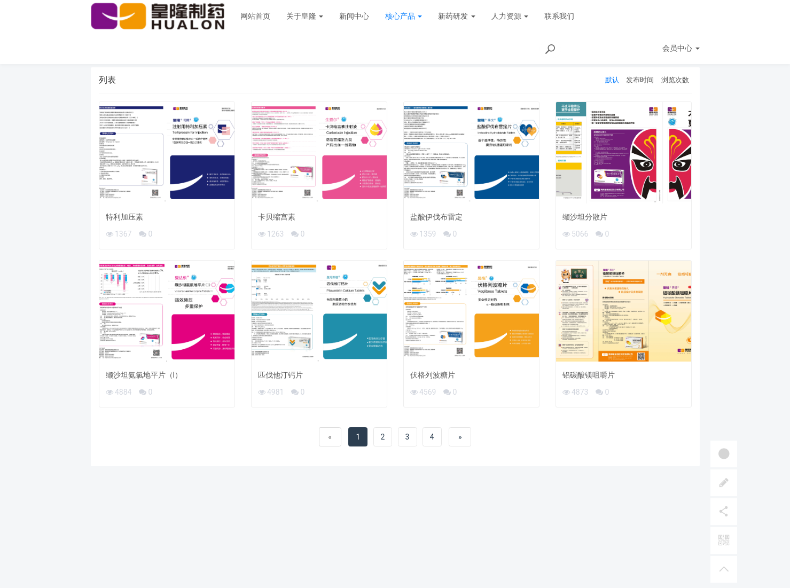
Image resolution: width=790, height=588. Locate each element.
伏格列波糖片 (432, 375)
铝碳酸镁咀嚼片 (588, 375)
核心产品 (403, 16)
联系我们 (559, 16)
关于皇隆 (304, 16)
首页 (645, 51)
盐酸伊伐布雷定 (436, 217)
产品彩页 (682, 51)
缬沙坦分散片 (584, 217)
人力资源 (509, 16)
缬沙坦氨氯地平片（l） (144, 375)
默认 (612, 80)
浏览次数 (675, 80)
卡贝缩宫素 (276, 217)
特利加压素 (124, 217)
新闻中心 (354, 16)
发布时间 (640, 80)
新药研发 (456, 16)
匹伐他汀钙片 (280, 375)
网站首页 (255, 16)
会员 (680, 16)
